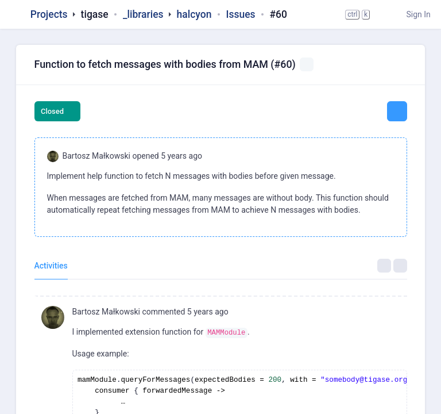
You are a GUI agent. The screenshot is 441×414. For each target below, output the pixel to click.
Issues (240, 14)
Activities (51, 265)
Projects (49, 14)
